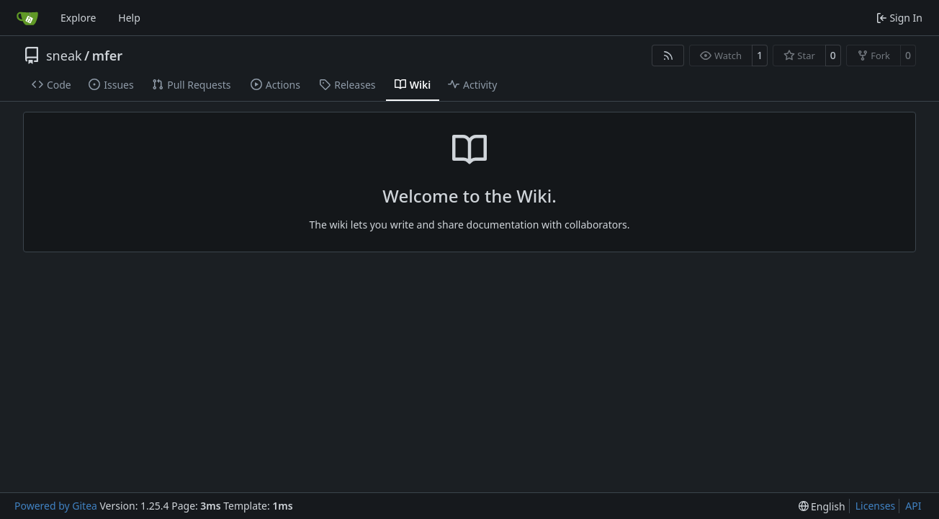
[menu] (822, 506)
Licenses (875, 506)
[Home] (27, 18)
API (913, 506)
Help (129, 18)
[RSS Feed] (668, 55)
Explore (78, 18)
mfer (107, 55)
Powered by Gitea (55, 506)
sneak (64, 55)
